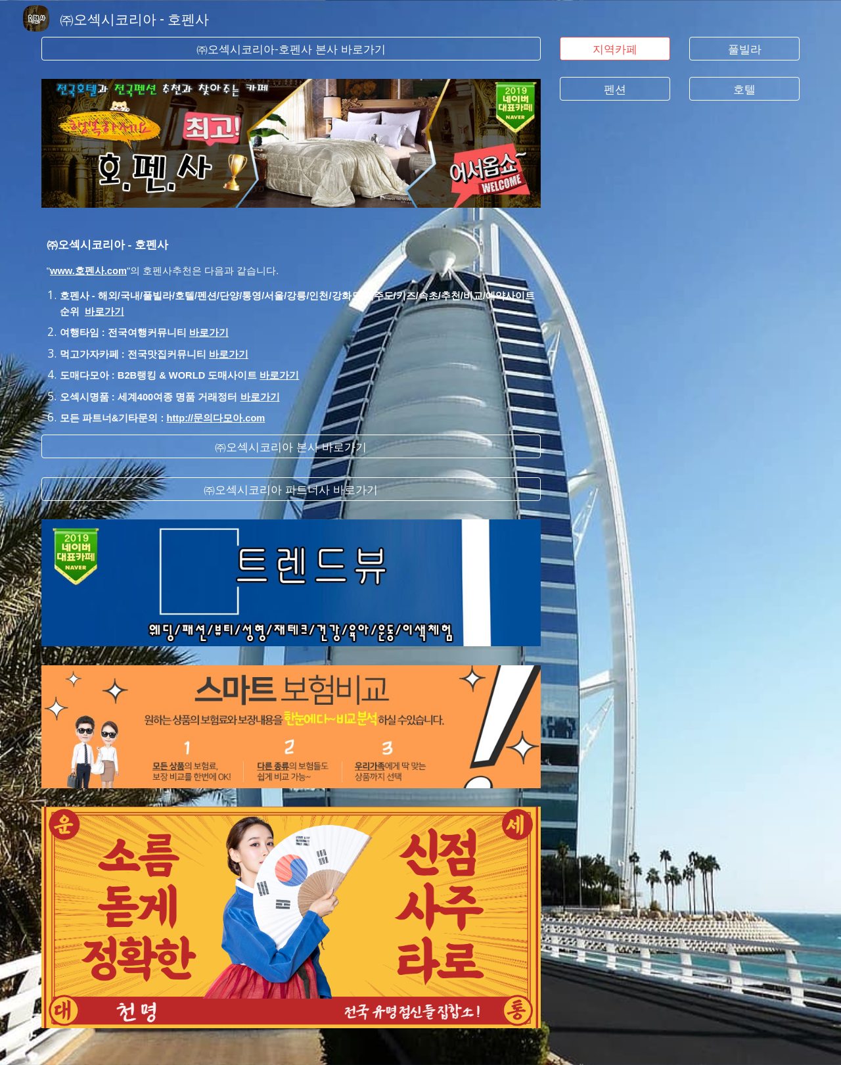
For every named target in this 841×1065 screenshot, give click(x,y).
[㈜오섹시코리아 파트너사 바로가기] (291, 489)
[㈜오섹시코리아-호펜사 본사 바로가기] (291, 49)
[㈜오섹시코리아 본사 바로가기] (291, 446)
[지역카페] (615, 49)
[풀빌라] (744, 49)
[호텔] (744, 89)
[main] (291, 321)
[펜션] (615, 89)
